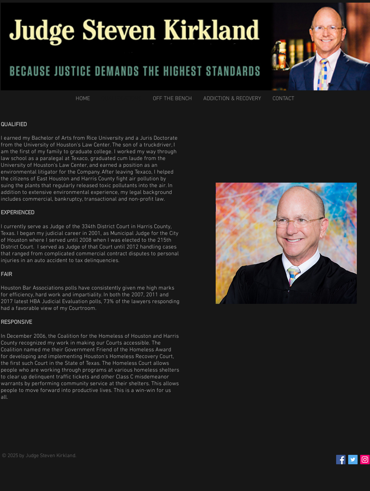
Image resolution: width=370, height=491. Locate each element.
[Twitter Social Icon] (353, 459)
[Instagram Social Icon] (365, 459)
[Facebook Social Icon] (341, 459)
